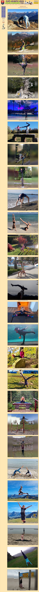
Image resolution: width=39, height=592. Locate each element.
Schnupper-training (3, 22)
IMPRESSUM (3, 18)
